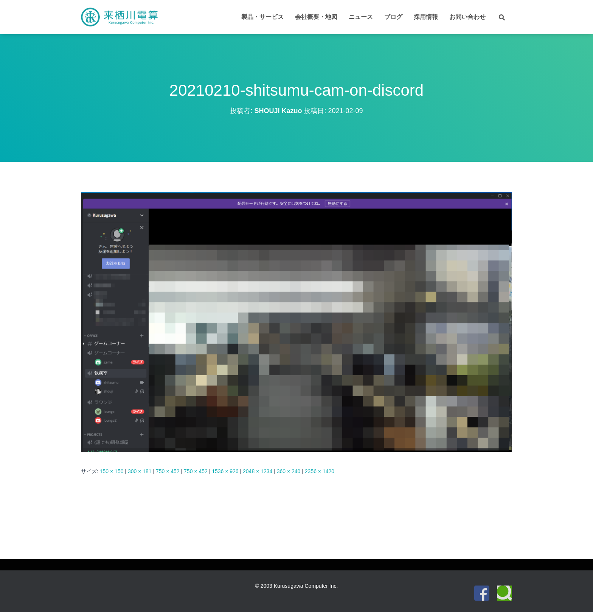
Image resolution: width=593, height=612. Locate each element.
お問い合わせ (467, 17)
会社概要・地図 (316, 17)
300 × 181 (140, 471)
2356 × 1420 (319, 471)
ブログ (393, 17)
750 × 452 (168, 471)
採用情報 (426, 17)
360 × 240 (289, 471)
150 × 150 (112, 471)
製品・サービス (262, 17)
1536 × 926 (225, 471)
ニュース (361, 17)
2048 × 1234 (257, 471)
